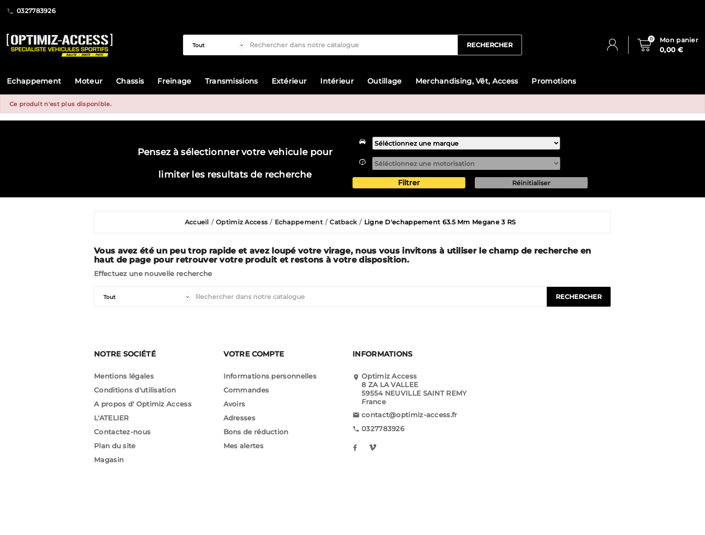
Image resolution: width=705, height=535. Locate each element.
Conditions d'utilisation (135, 390)
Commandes (246, 390)
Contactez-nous (122, 432)
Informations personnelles (270, 376)
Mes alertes (243, 445)
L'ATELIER (111, 418)
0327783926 (382, 428)
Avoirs (234, 404)
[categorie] (216, 45)
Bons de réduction (256, 432)
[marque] (466, 143)
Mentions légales (124, 376)
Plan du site (115, 445)
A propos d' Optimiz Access (143, 404)
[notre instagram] (373, 447)
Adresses (239, 418)
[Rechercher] (351, 45)
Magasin (109, 459)
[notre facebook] (355, 447)
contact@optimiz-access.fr (409, 414)
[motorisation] (466, 163)
